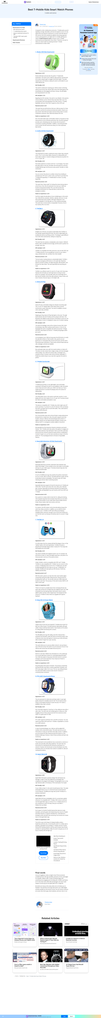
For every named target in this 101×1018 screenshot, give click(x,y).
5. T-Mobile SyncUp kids (44, 361)
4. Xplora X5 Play (41, 282)
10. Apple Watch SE (42, 754)
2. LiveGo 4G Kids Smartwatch (46, 131)
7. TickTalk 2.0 (40, 519)
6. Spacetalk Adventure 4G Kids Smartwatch (51, 441)
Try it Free (43, 853)
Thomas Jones (43, 24)
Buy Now (43, 857)
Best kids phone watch (18, 29)
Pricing (71, 2)
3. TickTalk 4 (39, 208)
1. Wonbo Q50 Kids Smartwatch (47, 52)
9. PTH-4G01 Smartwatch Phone (47, 676)
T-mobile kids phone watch (20, 31)
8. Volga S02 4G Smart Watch (46, 600)
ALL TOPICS (17, 24)
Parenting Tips (52, 26)
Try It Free (64, 2)
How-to (18, 980)
